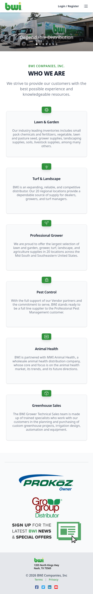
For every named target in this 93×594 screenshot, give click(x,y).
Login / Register (68, 6)
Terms (39, 579)
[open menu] (86, 6)
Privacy (53, 579)
